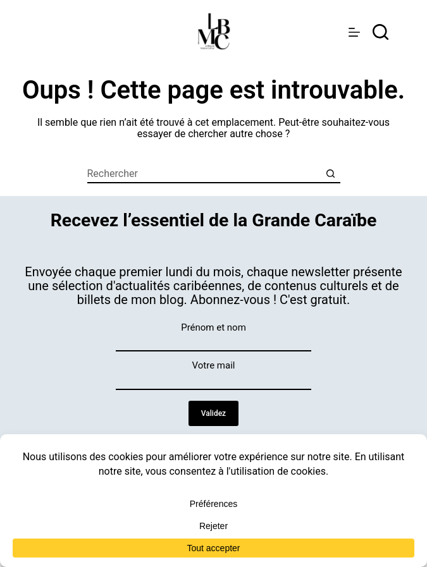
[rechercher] (380, 32)
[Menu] (354, 32)
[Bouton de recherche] (330, 173)
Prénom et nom (213, 327)
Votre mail (213, 365)
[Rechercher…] (204, 173)
